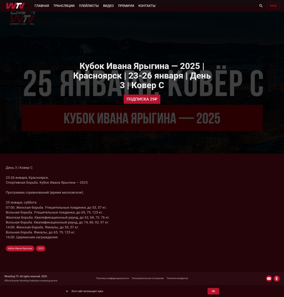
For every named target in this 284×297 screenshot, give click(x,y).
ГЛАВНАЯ (41, 5)
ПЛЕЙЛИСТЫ (89, 5)
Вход (273, 6)
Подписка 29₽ (142, 99)
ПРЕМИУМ (126, 5)
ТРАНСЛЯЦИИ (64, 5)
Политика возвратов (177, 278)
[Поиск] (261, 5)
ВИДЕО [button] (108, 5)
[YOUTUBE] (269, 278)
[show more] (67, 291)
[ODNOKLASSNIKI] (276, 278)
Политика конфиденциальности (112, 278)
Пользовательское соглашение (148, 278)
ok (213, 291)
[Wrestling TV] (15, 6)
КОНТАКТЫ (147, 5)
